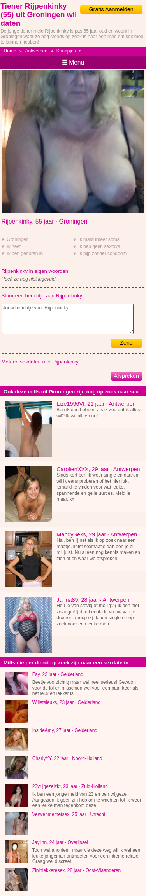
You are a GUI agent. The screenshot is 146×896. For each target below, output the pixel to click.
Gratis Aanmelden (111, 9)
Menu (73, 62)
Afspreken (126, 376)
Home (10, 51)
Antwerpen (36, 51)
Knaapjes (66, 51)
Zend (126, 343)
